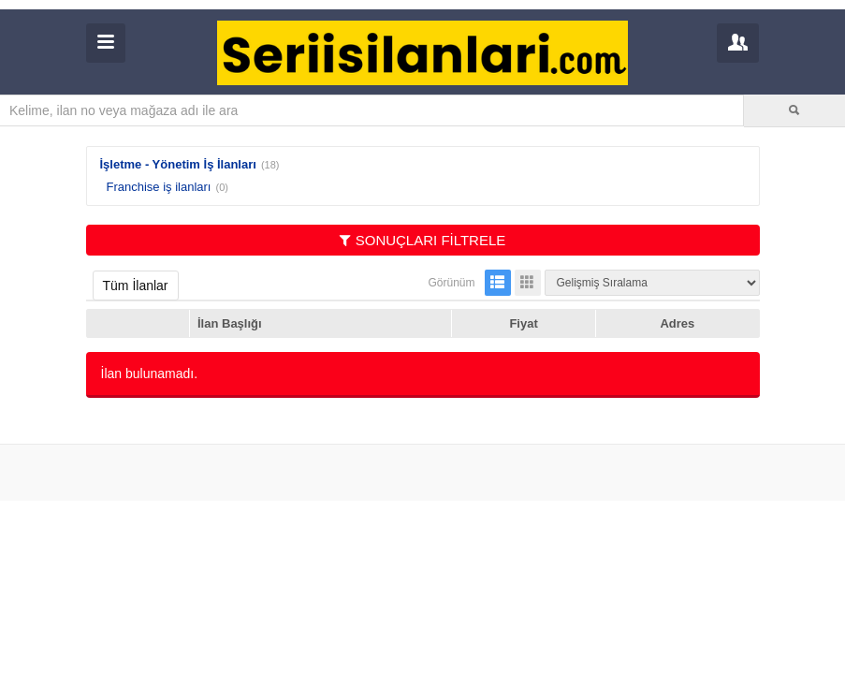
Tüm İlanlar (135, 285)
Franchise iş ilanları (159, 187)
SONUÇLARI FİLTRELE (423, 240)
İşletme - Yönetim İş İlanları (178, 164)
